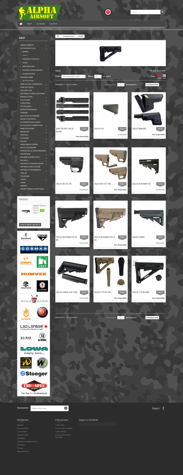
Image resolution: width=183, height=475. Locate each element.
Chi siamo (40, 24)
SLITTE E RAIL (28, 81)
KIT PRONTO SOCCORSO (30, 122)
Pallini (23, 141)
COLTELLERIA (25, 106)
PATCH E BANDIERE (28, 148)
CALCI (24, 55)
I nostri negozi (22, 435)
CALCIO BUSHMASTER (141, 184)
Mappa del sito (23, 451)
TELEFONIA (24, 176)
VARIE (22, 183)
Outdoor (24, 138)
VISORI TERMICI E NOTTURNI (32, 189)
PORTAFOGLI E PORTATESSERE (33, 151)
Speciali (23, 199)
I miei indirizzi (60, 432)
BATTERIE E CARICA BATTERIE (32, 94)
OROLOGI (24, 135)
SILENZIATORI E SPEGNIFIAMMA (27, 75)
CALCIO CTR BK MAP (140, 292)
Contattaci (21, 438)
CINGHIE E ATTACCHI (30, 59)
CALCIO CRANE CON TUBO (66, 292)
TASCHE (23, 173)
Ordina (58, 76)
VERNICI (23, 186)
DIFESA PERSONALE (28, 109)
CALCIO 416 (99, 128)
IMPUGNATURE (28, 66)
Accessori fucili (28, 48)
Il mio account (61, 420)
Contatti (53, 24)
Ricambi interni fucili (30, 157)
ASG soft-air (26, 90)
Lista (164, 76)
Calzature (25, 100)
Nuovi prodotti (22, 428)
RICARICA (24, 160)
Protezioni (25, 154)
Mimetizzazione (27, 129)
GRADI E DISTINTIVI (28, 119)
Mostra (91, 76)
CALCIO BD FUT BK (64, 184)
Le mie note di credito (63, 428)
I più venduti (22, 432)
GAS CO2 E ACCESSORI (29, 116)
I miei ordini (60, 425)
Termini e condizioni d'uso (27, 441)
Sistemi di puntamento (30, 170)
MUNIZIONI (24, 132)
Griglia (159, 76)
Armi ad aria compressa (31, 84)
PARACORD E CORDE (29, 144)
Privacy (20, 448)
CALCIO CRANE (138, 237)
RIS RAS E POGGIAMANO (32, 70)
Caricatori (25, 103)
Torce (23, 179)
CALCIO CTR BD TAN (102, 292)
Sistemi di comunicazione (32, 163)
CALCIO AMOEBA (139, 128)
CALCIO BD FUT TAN (102, 184)
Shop (29, 24)
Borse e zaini (26, 97)
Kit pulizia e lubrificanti (31, 125)
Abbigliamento (27, 45)
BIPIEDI (25, 52)
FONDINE (24, 113)
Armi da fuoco (27, 87)
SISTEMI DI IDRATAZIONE (30, 167)
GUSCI (25, 63)
